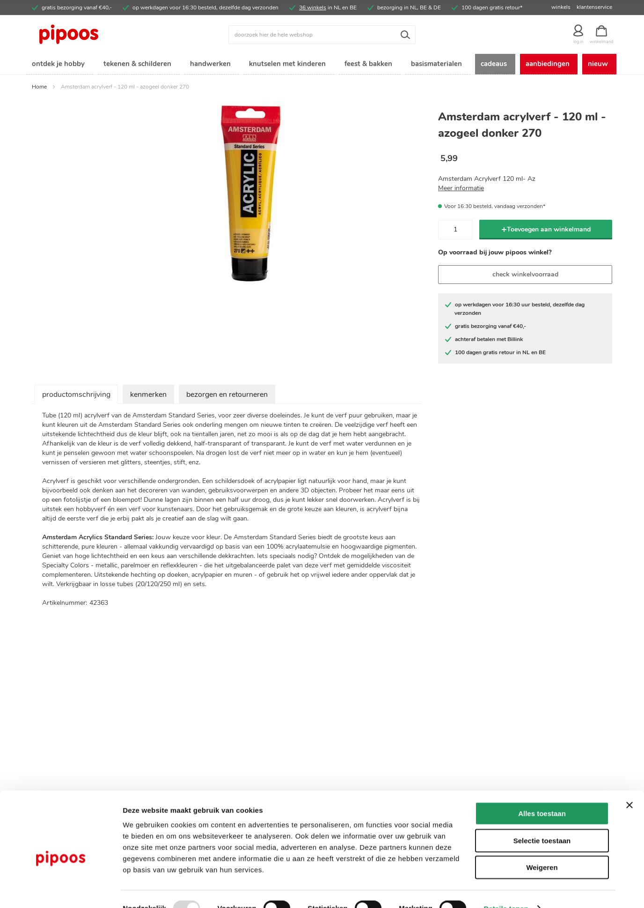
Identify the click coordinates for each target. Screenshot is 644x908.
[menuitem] (57, 65)
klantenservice (594, 7)
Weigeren (541, 848)
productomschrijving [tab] (76, 396)
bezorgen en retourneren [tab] (227, 396)
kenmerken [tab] (148, 396)
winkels (561, 7)
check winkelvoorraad (525, 275)
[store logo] (104, 34)
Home (39, 88)
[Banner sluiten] (629, 786)
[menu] (322, 65)
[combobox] (322, 34)
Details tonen (505, 889)
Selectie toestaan (542, 822)
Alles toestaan (542, 794)
